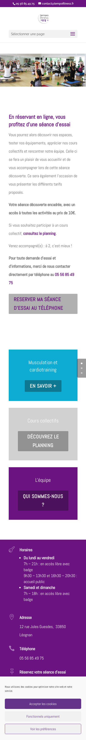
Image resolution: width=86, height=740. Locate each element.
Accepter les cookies (43, 704)
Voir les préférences (43, 729)
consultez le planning (39, 233)
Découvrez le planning (43, 440)
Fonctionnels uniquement (43, 716)
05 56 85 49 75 (31, 658)
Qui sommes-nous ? (43, 500)
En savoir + (43, 386)
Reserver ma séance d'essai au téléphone (38, 303)
